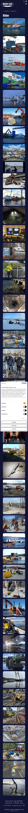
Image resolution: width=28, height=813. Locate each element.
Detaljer (22, 418)
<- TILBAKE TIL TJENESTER (9, 11)
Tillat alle (14, 422)
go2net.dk (16, 810)
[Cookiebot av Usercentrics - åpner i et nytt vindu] (22, 383)
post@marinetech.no (17, 805)
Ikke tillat (14, 428)
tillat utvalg (14, 425)
